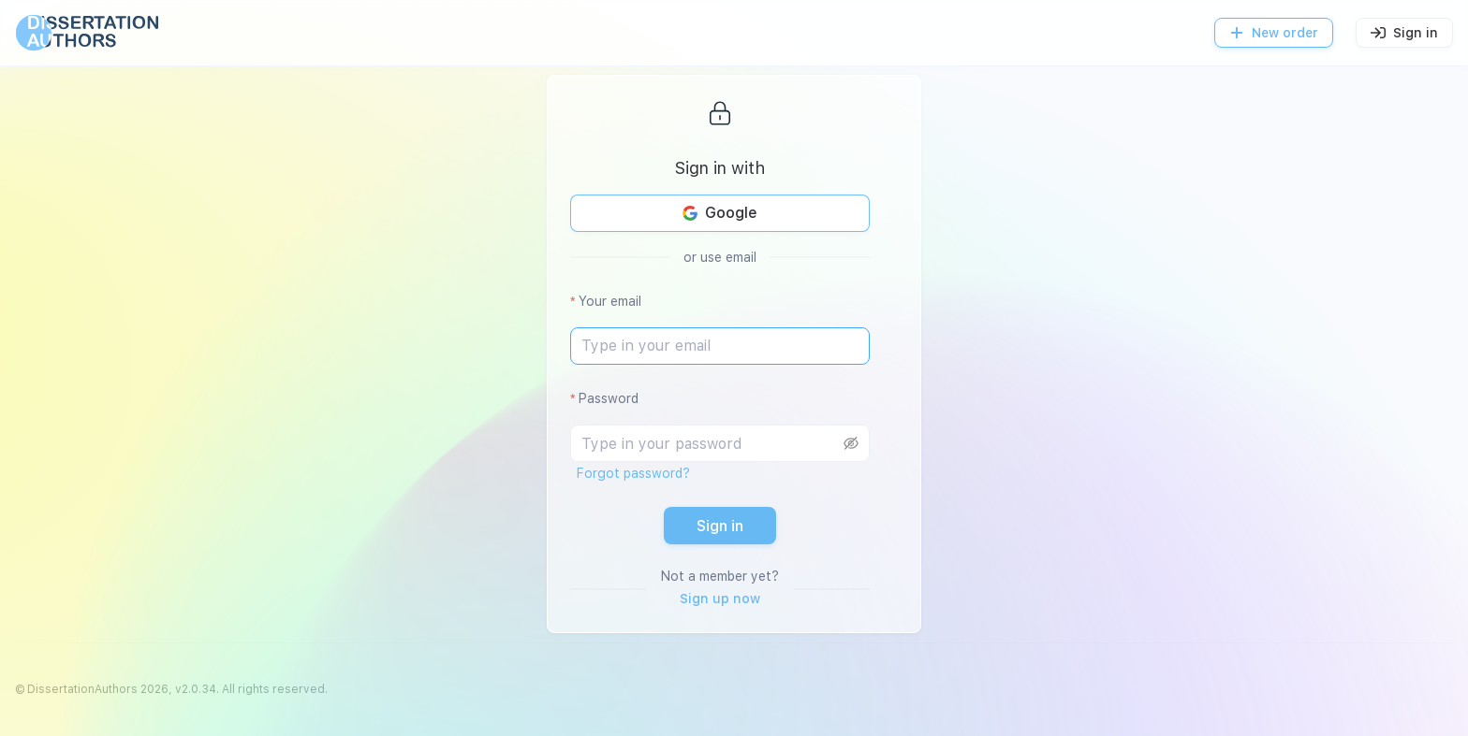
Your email (610, 301)
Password (609, 398)
